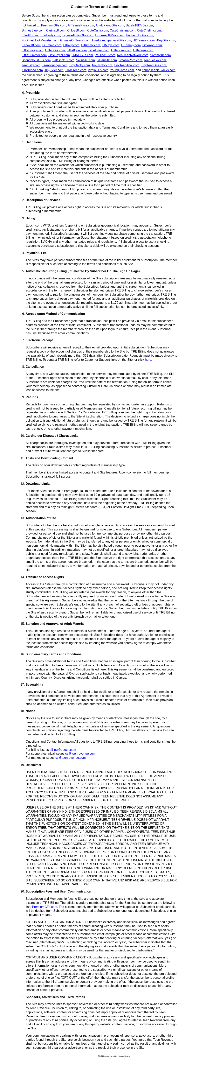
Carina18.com (55, 30)
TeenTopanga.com (54, 65)
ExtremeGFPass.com (110, 35)
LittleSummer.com (34, 55)
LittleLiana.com (98, 50)
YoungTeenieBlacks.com (158, 70)
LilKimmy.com (90, 45)
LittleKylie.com (77, 50)
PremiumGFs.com (53, 25)
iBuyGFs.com (165, 40)
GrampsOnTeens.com (75, 40)
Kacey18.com (31, 45)
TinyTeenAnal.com (126, 65)
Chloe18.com (76, 30)
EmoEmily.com (50, 35)
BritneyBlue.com (33, 30)
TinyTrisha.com (32, 70)
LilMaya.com (110, 45)
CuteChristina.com (122, 30)
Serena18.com (107, 60)
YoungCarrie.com (122, 70)
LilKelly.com (71, 45)
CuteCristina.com (149, 30)
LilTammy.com (131, 45)
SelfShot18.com (63, 60)
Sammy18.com (160, 55)
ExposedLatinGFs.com (77, 35)
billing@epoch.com (63, 749)
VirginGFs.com (98, 70)
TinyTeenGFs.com (153, 65)
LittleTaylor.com (59, 55)
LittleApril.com (152, 45)
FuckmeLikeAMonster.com (40, 40)
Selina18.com (85, 60)
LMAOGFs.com (82, 55)
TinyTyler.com (54, 70)
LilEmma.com (51, 45)
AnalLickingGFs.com (110, 25)
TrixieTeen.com (75, 70)
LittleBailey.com (32, 50)
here (148, 359)
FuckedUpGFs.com (139, 35)
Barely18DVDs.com (139, 25)
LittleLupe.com (143, 50)
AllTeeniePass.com (81, 25)
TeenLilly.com (31, 65)
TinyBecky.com (79, 65)
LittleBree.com (55, 50)
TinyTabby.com (102, 65)
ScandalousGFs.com (36, 60)
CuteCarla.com (97, 30)
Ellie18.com (30, 35)
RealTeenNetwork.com (132, 55)
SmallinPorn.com (130, 60)
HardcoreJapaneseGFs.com (111, 40)
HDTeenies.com (144, 40)
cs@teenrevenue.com (80, 753)
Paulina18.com (105, 55)
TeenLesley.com (155, 60)
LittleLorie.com (121, 50)
